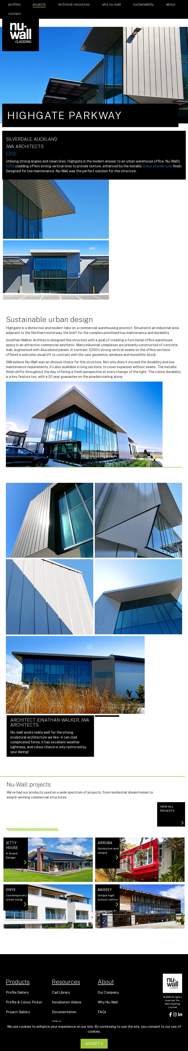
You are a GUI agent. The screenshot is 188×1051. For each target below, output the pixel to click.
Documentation (64, 1012)
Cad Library (61, 992)
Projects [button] (39, 4)
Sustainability (143, 4)
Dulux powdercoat (157, 166)
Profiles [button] (14, 4)
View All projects (172, 815)
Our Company (108, 992)
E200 (11, 153)
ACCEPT (94, 1044)
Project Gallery (18, 1012)
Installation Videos (66, 1002)
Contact (14, 14)
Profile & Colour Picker (24, 1002)
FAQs (102, 1012)
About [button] (170, 4)
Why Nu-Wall (111, 4)
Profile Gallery (17, 992)
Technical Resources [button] (74, 4)
